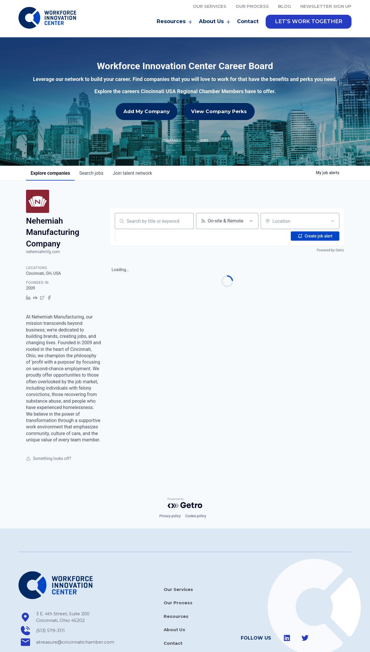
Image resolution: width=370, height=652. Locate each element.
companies (50, 147)
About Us (214, 22)
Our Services (209, 6)
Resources (174, 22)
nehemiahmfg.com (43, 226)
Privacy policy (170, 490)
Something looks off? (48, 432)
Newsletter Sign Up (326, 6)
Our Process (252, 6)
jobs (91, 147)
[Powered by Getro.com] (185, 477)
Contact (248, 21)
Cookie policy (195, 490)
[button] (309, 22)
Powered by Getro (330, 224)
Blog (284, 6)
